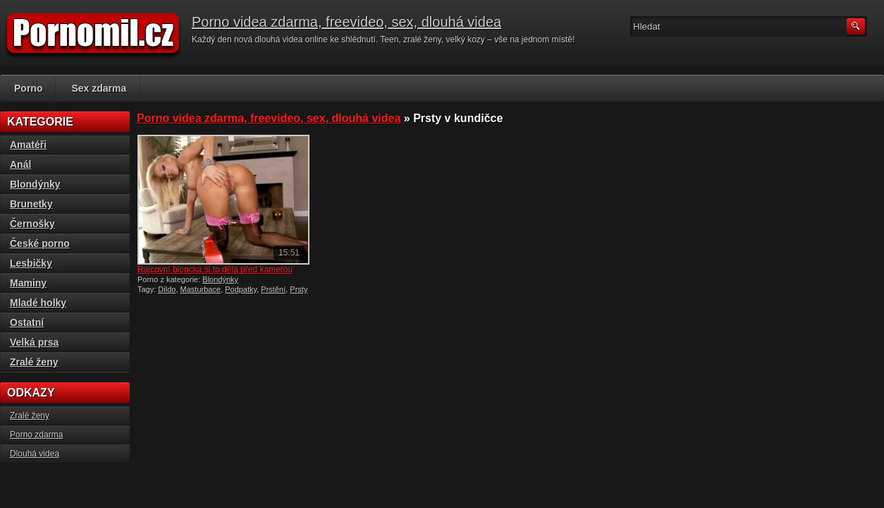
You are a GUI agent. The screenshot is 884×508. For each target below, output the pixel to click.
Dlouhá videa (34, 454)
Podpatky (241, 289)
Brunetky (31, 204)
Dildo (167, 289)
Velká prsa (34, 342)
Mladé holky (38, 302)
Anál (20, 164)
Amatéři (28, 144)
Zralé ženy (34, 362)
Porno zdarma (36, 435)
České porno (40, 243)
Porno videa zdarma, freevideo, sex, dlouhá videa (346, 22)
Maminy (28, 283)
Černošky (32, 223)
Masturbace (200, 289)
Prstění (273, 289)
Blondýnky (220, 279)
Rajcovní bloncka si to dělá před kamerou (215, 269)
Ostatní (27, 322)
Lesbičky (31, 263)
